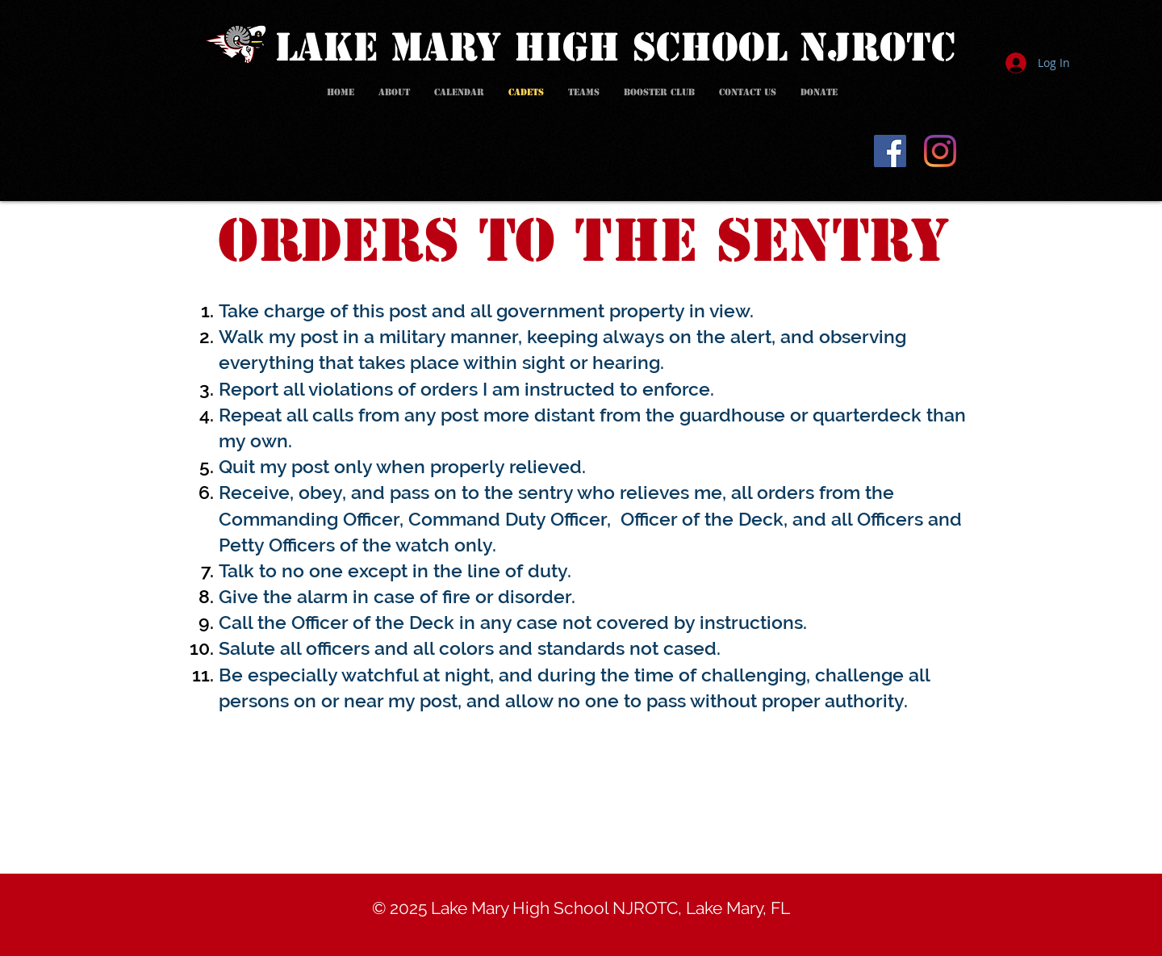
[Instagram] (940, 151)
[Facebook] (890, 151)
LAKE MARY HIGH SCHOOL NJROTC (615, 47)
